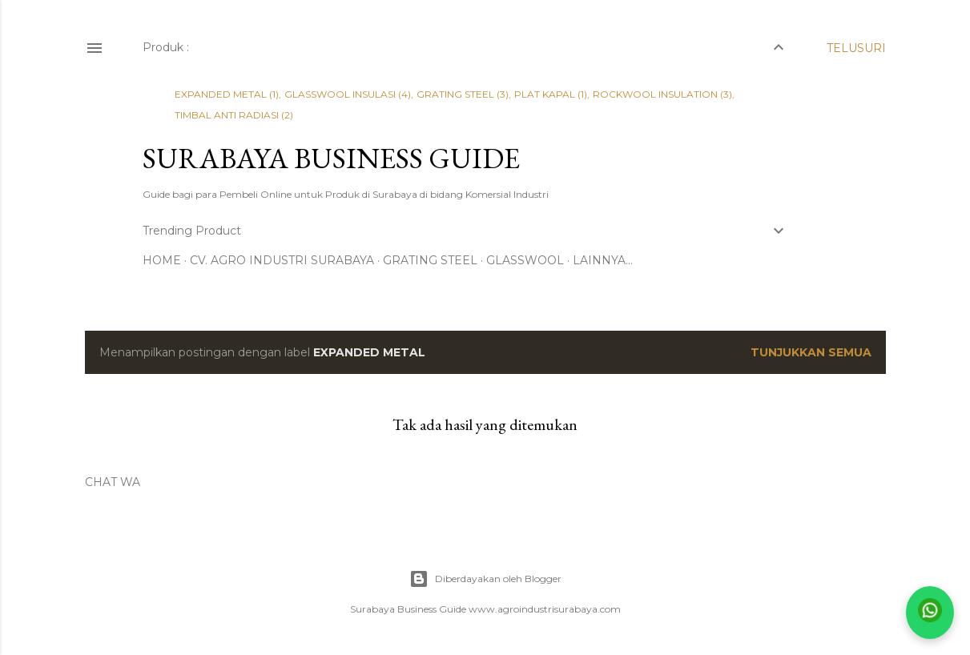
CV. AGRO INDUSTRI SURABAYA (282, 260)
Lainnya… (603, 260)
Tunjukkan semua (811, 352)
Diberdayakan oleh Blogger (485, 579)
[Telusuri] (856, 48)
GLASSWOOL (525, 260)
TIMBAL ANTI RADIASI (234, 115)
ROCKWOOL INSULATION (662, 94)
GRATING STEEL (463, 94)
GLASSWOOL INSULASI (347, 94)
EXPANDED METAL (227, 94)
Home (162, 260)
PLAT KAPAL (550, 94)
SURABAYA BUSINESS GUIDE (331, 158)
